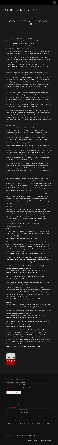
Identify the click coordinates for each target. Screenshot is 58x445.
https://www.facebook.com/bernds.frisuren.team (23, 43)
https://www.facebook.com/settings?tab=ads (25, 262)
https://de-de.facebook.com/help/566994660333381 (21, 273)
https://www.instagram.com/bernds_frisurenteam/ (24, 46)
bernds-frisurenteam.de (24, 387)
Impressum (9, 435)
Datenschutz (18, 435)
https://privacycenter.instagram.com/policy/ (19, 326)
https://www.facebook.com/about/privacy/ (18, 279)
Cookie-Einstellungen (29, 435)
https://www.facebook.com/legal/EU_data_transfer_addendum (24, 270)
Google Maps (13, 394)
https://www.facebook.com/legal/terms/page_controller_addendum (26, 253)
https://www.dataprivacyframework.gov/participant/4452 (23, 299)
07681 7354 (21, 385)
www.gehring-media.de (45, 440)
